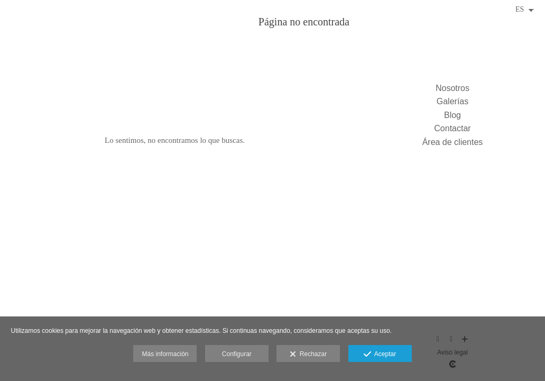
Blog (452, 115)
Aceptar (380, 354)
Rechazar (308, 354)
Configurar (237, 354)
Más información (165, 354)
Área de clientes (452, 142)
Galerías (452, 101)
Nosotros (452, 88)
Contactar (452, 128)
